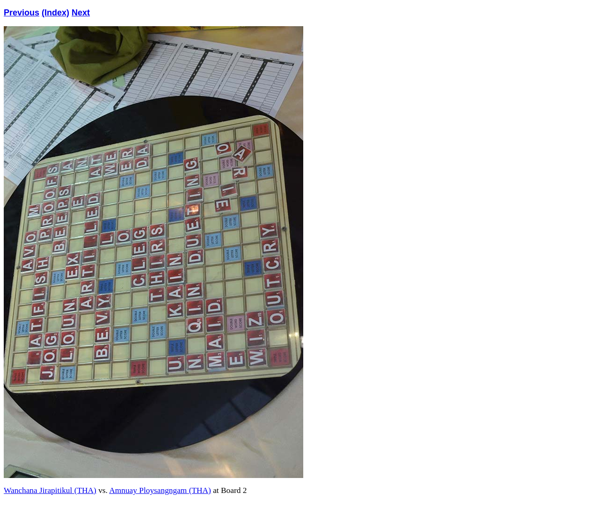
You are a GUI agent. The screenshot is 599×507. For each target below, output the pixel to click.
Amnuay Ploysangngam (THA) (160, 490)
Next (81, 12)
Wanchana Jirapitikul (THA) (50, 490)
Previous (21, 12)
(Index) (55, 12)
